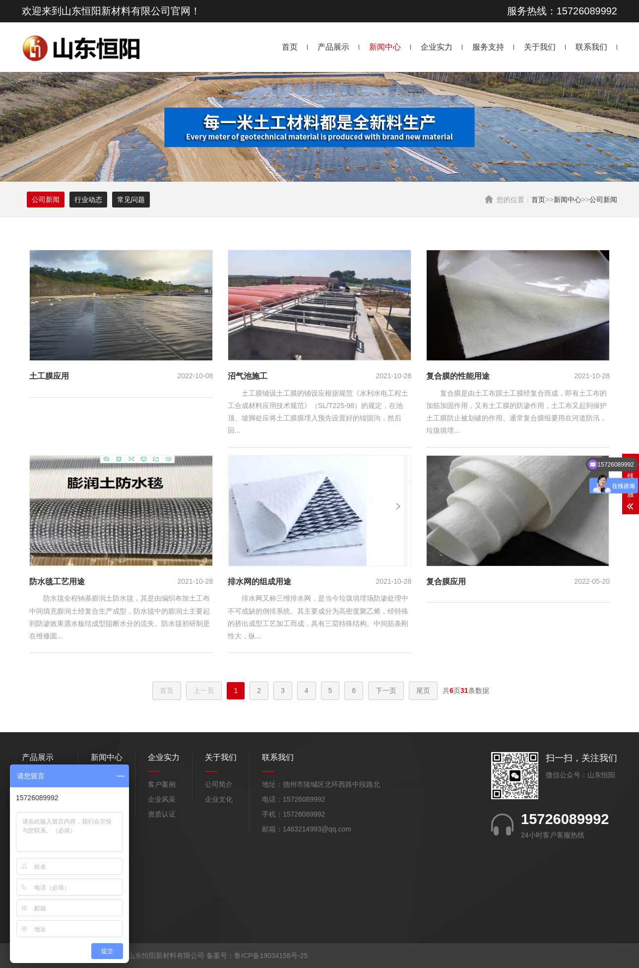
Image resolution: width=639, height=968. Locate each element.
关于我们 (540, 47)
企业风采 (162, 799)
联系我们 (591, 47)
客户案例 (162, 784)
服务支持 (488, 47)
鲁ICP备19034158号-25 (271, 956)
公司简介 (219, 784)
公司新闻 (603, 200)
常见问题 (131, 200)
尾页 (423, 690)
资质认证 (162, 814)
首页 (290, 47)
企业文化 (219, 799)
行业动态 (88, 200)
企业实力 (436, 47)
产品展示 (333, 47)
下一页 (386, 690)
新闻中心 (385, 47)
